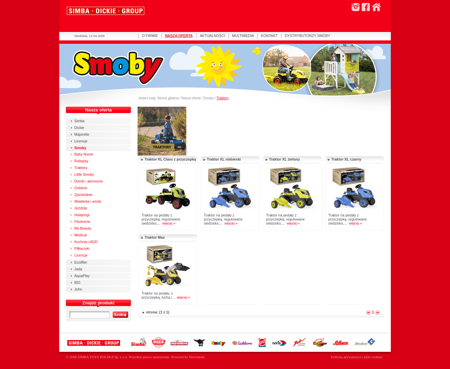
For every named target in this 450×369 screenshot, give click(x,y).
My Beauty (82, 228)
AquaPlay (82, 276)
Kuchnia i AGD (86, 242)
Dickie (79, 128)
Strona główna (168, 98)
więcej (167, 223)
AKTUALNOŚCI (212, 36)
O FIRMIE (150, 36)
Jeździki (80, 208)
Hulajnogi (81, 215)
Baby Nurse (83, 154)
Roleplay (81, 161)
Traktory (223, 98)
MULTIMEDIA (243, 36)
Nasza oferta (190, 98)
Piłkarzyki (81, 248)
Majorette (81, 134)
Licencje (80, 141)
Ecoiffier (80, 262)
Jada (78, 269)
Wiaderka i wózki (87, 201)
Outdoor (80, 188)
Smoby (208, 98)
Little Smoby (84, 174)
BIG (77, 282)
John (78, 289)
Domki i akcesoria (88, 181)
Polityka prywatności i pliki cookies (356, 357)
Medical (80, 235)
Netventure (197, 357)
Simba (79, 121)
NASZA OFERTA (179, 36)
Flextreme (82, 222)
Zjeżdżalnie (83, 195)
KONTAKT (269, 36)
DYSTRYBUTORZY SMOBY (307, 36)
